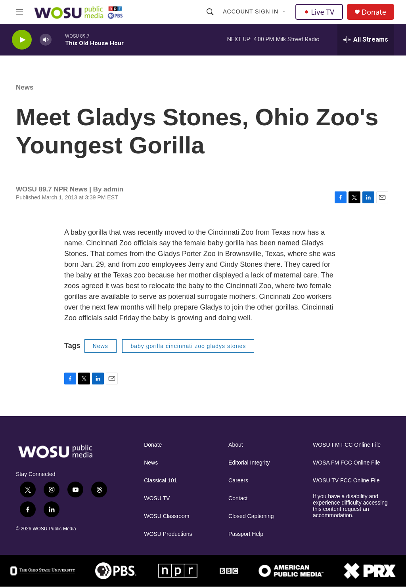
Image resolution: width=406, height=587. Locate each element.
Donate (374, 12)
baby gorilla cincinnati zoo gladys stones (188, 346)
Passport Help (245, 534)
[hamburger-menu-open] (19, 12)
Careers (238, 481)
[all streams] (365, 39)
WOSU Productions (168, 534)
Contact (237, 498)
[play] (21, 39)
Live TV (319, 12)
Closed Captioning (251, 516)
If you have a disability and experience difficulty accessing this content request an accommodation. (350, 505)
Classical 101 (160, 481)
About (235, 445)
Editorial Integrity (249, 463)
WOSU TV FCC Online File (346, 481)
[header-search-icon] (210, 11)
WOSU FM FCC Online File (347, 445)
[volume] (45, 40)
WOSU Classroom (166, 516)
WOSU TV (157, 498)
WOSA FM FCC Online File (346, 463)
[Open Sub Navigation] (284, 12)
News (24, 87)
